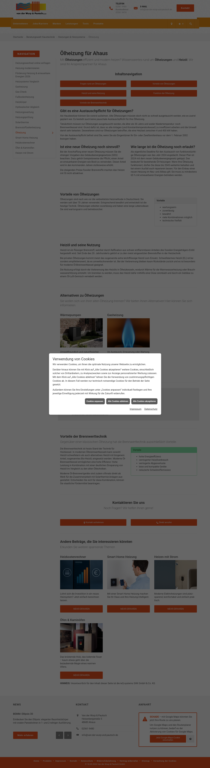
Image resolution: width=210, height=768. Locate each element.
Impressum (136, 311)
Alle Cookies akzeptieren (144, 304)
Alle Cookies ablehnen (118, 304)
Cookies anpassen (95, 304)
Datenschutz (150, 311)
